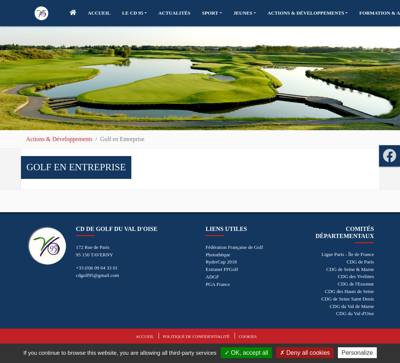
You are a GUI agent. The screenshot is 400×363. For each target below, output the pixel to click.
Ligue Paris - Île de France (347, 254)
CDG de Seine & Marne (350, 269)
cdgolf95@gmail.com (97, 275)
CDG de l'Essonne (356, 284)
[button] (134, 13)
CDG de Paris (360, 262)
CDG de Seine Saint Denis (347, 299)
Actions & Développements (59, 139)
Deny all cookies (305, 353)
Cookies (248, 336)
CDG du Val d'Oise (355, 313)
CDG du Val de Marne (352, 306)
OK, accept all (246, 353)
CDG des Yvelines (356, 276)
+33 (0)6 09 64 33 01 (97, 268)
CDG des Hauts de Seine (349, 291)
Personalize (357, 353)
